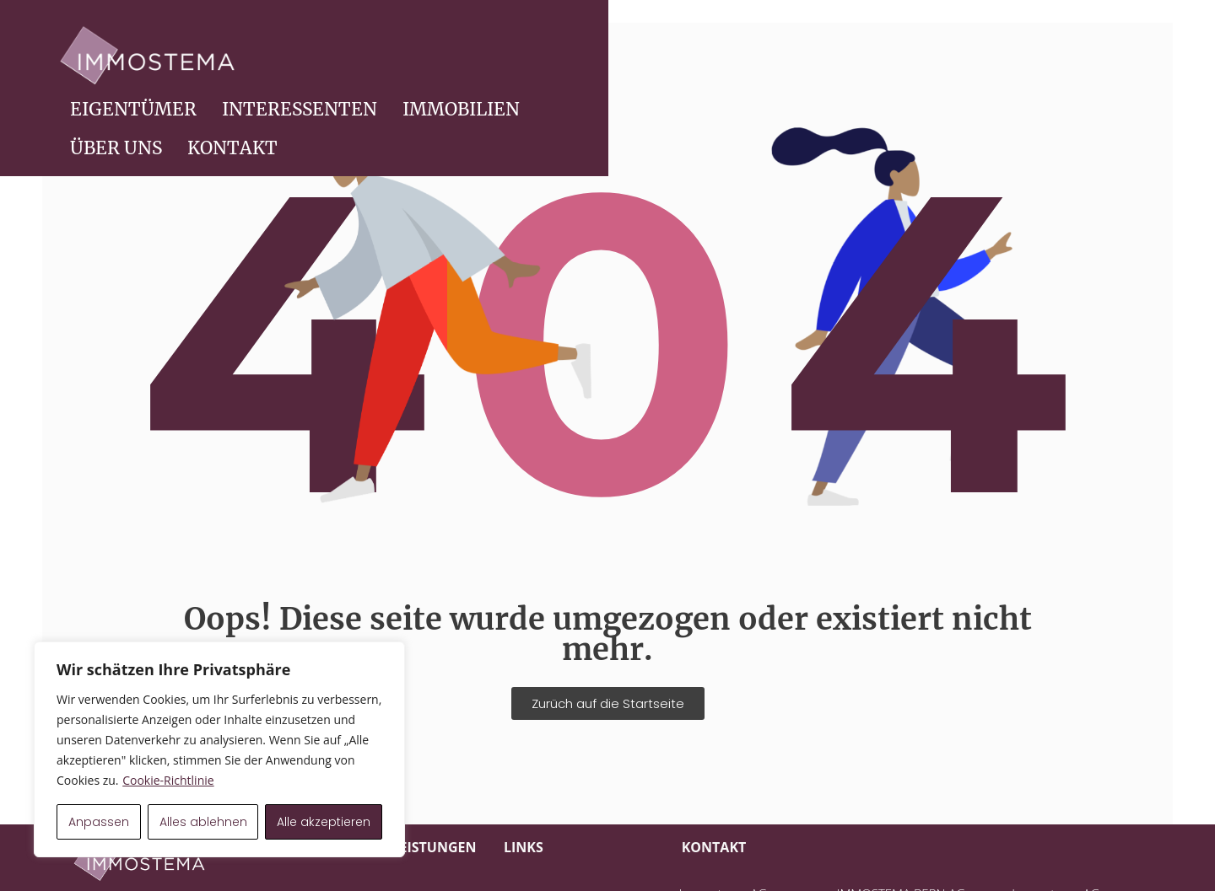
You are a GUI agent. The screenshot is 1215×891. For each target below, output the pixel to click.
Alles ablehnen (203, 821)
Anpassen (98, 821)
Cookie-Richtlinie (167, 780)
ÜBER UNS (1008, 55)
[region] (219, 749)
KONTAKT (1124, 55)
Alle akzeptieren (323, 821)
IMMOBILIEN (878, 55)
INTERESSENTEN (716, 55)
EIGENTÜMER (550, 55)
